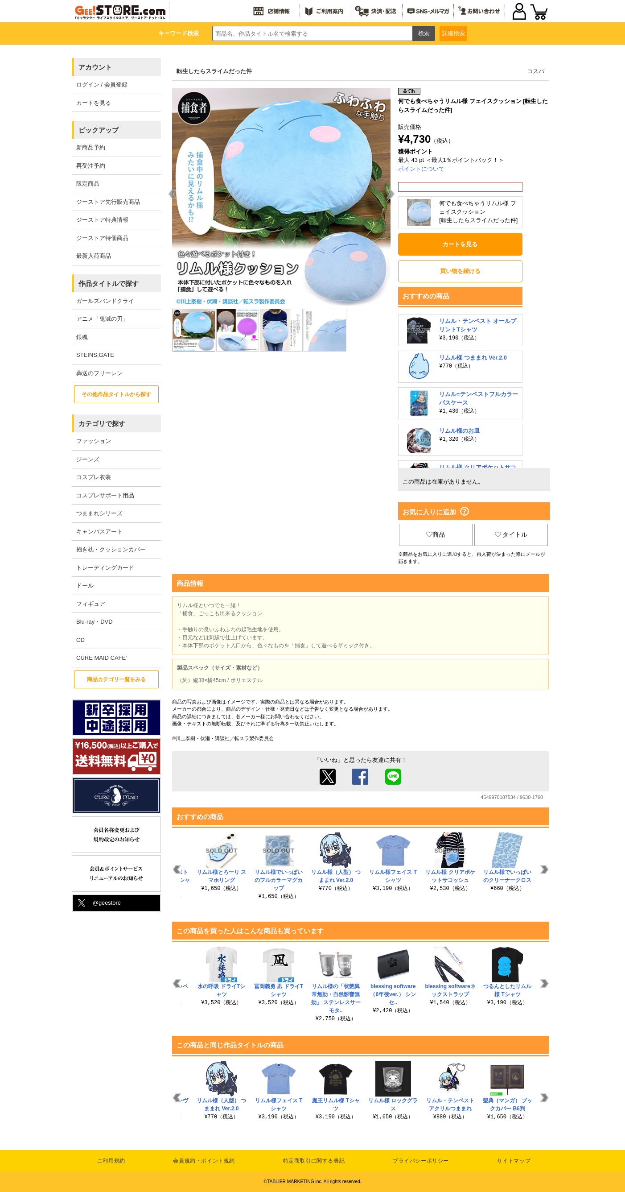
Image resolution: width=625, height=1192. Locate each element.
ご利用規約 (111, 1161)
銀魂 (82, 337)
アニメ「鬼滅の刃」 (102, 318)
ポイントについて (421, 169)
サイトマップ (514, 1161)
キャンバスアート (99, 531)
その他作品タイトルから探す (116, 394)
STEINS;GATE (95, 355)
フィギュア (90, 603)
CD (80, 640)
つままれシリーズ (99, 513)
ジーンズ (87, 459)
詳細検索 (453, 33)
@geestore (98, 903)
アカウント (95, 67)
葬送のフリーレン (99, 373)
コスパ (535, 71)
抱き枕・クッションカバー (111, 549)
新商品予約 (90, 147)
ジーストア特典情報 (102, 219)
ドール (85, 585)
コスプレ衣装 (93, 477)
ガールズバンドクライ (105, 301)
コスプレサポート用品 (105, 495)
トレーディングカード (105, 567)
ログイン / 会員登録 (101, 84)
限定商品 (87, 183)
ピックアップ (98, 130)
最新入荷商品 (93, 255)
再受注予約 (90, 165)
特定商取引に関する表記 (314, 1161)
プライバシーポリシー (421, 1161)
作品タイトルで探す (108, 283)
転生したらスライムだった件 (214, 71)
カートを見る (93, 102)
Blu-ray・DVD (94, 621)
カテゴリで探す (101, 423)
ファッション (93, 441)
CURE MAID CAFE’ (101, 657)
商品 (435, 534)
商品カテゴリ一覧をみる (116, 679)
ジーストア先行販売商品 (108, 202)
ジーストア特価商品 (102, 238)
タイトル (511, 534)
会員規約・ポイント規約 (204, 1161)
